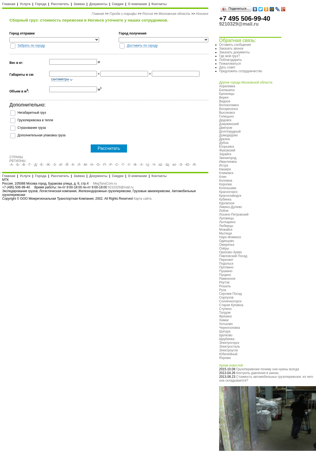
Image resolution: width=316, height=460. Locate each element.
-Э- (180, 165)
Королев (225, 184)
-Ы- (174, 165)
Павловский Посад (233, 256)
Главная (8, 4)
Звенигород (227, 158)
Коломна (225, 180)
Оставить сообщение (235, 45)
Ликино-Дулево (230, 207)
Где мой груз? (229, 56)
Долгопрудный (230, 131)
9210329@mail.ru (121, 187)
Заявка (79, 4)
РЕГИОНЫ (17, 161)
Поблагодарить (230, 60)
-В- (24, 165)
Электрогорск (229, 343)
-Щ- (167, 165)
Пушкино (226, 271)
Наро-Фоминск (230, 237)
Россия (147, 14)
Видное (224, 101)
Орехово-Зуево (230, 252)
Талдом (224, 312)
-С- (117, 165)
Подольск (226, 263)
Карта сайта (143, 198)
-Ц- (147, 165)
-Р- (110, 165)
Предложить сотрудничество (240, 71)
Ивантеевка (228, 162)
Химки (224, 320)
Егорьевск (226, 146)
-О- (98, 165)
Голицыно (226, 116)
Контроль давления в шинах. (257, 373)
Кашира (225, 169)
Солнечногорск (230, 301)
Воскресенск (228, 109)
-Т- (123, 165)
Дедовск (225, 120)
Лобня (224, 211)
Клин (222, 177)
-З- (54, 165)
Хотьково (226, 324)
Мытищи (225, 233)
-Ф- (135, 165)
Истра (223, 165)
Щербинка (226, 339)
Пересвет (226, 260)
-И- (60, 165)
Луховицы (226, 218)
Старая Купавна (231, 305)
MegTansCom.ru (105, 183)
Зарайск (225, 154)
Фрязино (225, 316)
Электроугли (228, 350)
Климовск (226, 173)
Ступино (225, 309)
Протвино (226, 267)
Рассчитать (60, 4)
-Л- (79, 165)
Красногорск (228, 192)
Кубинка (225, 199)
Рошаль (225, 286)
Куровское (226, 203)
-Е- (42, 165)
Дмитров (225, 128)
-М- (85, 165)
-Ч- (154, 165)
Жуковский (227, 150)
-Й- (67, 165)
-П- (104, 165)
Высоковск (227, 113)
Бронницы (226, 94)
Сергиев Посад (230, 294)
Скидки (118, 4)
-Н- (92, 165)
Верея (224, 97)
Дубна (224, 143)
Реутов (224, 282)
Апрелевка (227, 86)
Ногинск (202, 14)
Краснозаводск (230, 196)
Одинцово (226, 241)
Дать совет (227, 67)
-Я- (194, 165)
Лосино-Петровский (233, 214)
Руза (222, 290)
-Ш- (160, 165)
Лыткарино (227, 222)
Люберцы (226, 226)
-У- (129, 165)
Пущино (225, 275)
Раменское (227, 279)
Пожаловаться (230, 63)
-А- (11, 165)
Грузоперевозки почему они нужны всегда (267, 369)
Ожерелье (226, 245)
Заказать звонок (231, 48)
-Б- (18, 165)
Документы (98, 4)
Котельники (227, 188)
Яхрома (225, 358)
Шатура (224, 331)
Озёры (224, 248)
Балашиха (226, 90)
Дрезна (224, 139)
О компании (137, 4)
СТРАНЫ (16, 157)
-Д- (35, 165)
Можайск (225, 229)
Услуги (25, 4)
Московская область (174, 14)
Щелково (226, 335)
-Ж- (48, 165)
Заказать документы (234, 52)
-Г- (30, 165)
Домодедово (228, 135)
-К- (73, 165)
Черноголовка (229, 328)
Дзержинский (229, 124)
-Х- (141, 165)
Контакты (159, 4)
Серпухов (226, 297)
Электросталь (229, 346)
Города (40, 4)
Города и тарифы (123, 14)
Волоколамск (229, 105)
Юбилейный (228, 354)
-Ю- (187, 165)
